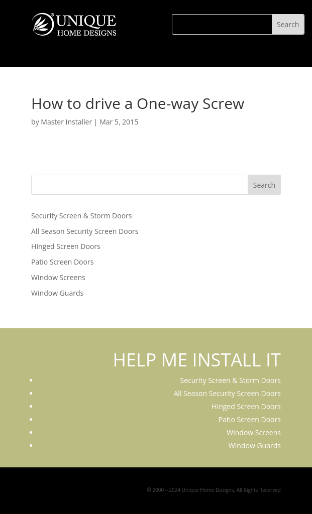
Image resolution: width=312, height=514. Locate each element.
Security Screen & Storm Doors (81, 215)
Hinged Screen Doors (65, 246)
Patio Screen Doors (62, 262)
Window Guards (57, 293)
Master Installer (66, 121)
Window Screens (58, 277)
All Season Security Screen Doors (84, 231)
